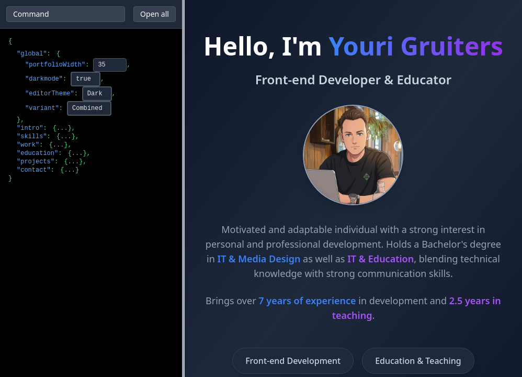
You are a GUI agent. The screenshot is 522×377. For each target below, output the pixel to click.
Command (31, 14)
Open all (154, 14)
